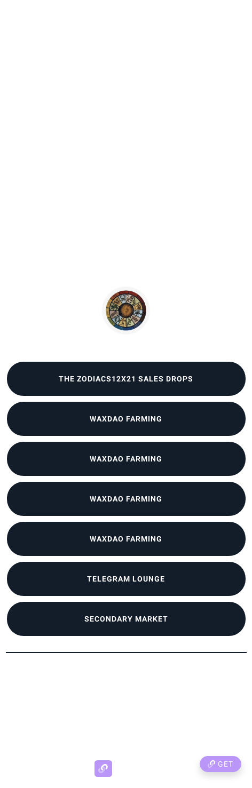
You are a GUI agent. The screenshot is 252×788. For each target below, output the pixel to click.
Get (220, 764)
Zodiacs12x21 (126, 343)
